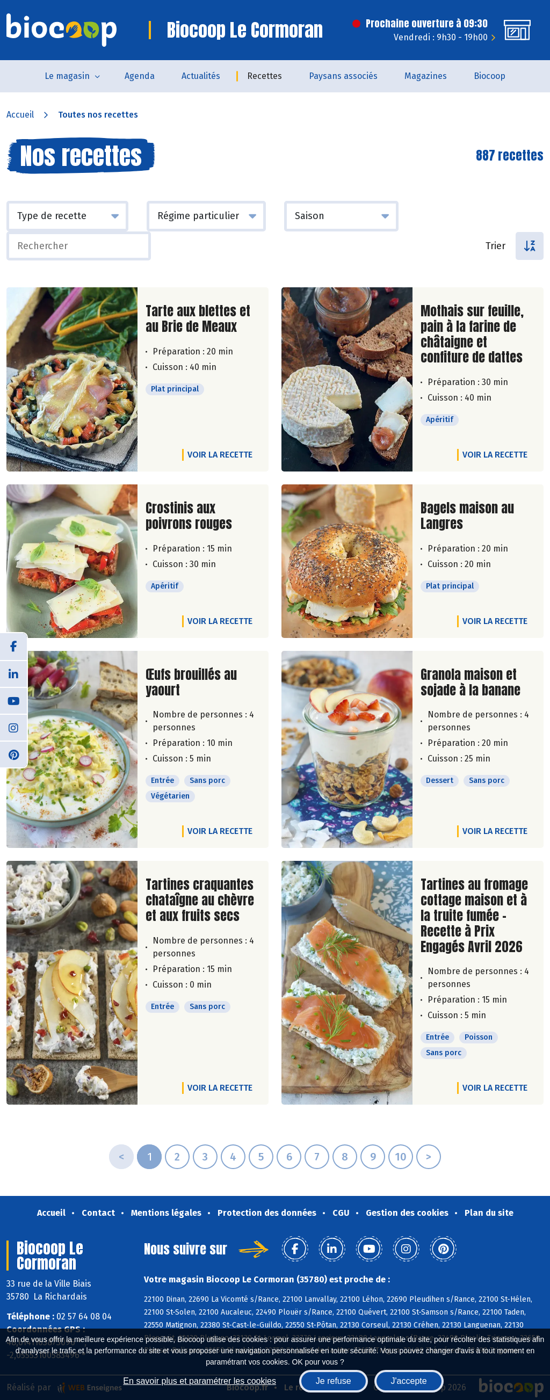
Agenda (140, 76)
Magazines (425, 76)
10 (401, 1156)
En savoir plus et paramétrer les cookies (199, 1381)
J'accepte (409, 1381)
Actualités (201, 76)
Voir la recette (219, 454)
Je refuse (333, 1381)
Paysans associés (343, 76)
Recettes (264, 76)
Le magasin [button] (67, 76)
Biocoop (489, 76)
